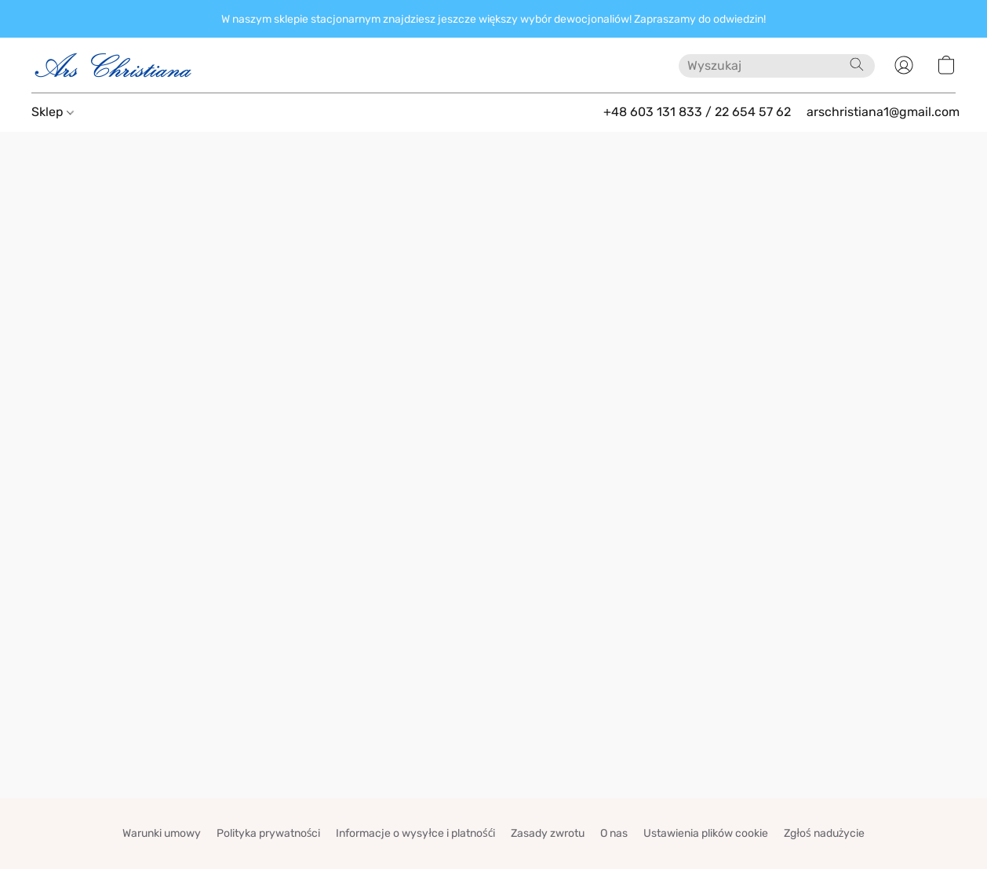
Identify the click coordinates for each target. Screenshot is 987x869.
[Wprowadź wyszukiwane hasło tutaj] (777, 66)
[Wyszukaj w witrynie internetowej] (857, 64)
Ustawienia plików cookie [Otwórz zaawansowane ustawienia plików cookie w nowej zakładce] (705, 833)
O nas (614, 833)
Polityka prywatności (269, 833)
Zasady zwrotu (548, 833)
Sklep (52, 111)
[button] (113, 65)
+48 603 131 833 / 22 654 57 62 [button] (697, 111)
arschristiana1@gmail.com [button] (883, 111)
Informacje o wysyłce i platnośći (415, 833)
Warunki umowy (161, 833)
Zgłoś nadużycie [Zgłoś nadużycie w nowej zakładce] (824, 833)
